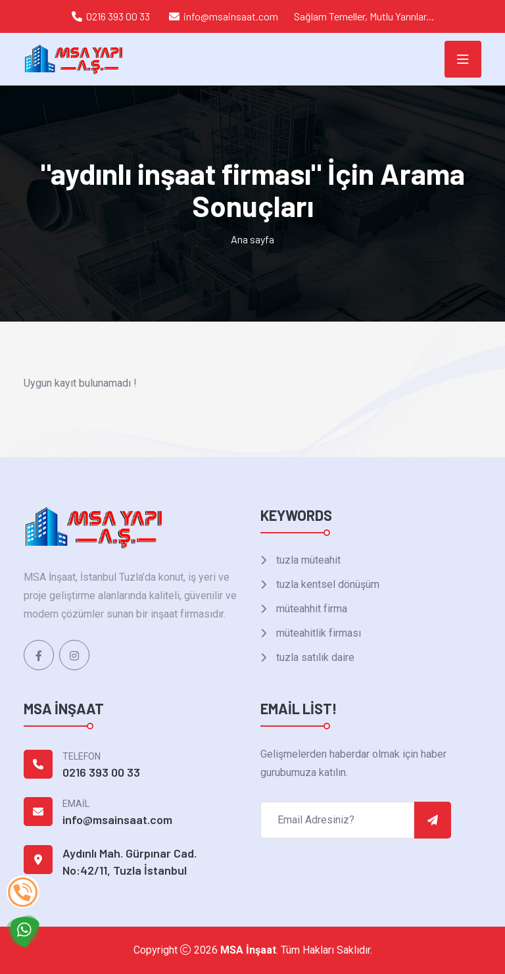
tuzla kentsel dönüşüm (326, 584)
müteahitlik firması (317, 633)
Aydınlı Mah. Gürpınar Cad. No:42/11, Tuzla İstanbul (129, 861)
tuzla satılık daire (314, 657)
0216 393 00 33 (118, 16)
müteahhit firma (310, 608)
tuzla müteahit (307, 560)
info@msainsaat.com (230, 16)
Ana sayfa (252, 239)
